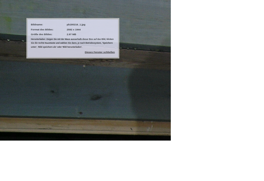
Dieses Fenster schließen (100, 52)
